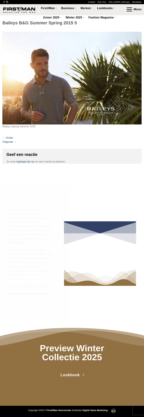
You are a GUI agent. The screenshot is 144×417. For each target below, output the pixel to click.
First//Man (49, 8)
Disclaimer (137, 2)
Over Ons (101, 2)
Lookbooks (106, 8)
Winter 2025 (75, 17)
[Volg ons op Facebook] (4, 2)
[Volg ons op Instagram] (7, 2)
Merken (87, 8)
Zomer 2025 (52, 17)
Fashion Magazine (102, 17)
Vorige (7, 137)
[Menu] (134, 9)
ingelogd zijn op (25, 161)
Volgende (9, 141)
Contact (91, 2)
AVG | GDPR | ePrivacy (119, 2)
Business (68, 8)
